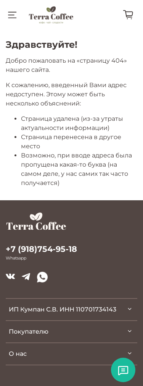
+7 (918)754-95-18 (41, 249)
